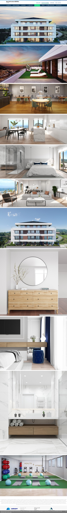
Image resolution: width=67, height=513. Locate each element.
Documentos (58, 5)
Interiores (23, 5)
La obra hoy (30, 5)
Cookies (35, 509)
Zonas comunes (16, 5)
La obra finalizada (50, 5)
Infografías (37, 5)
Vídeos (43, 5)
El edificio (9, 5)
